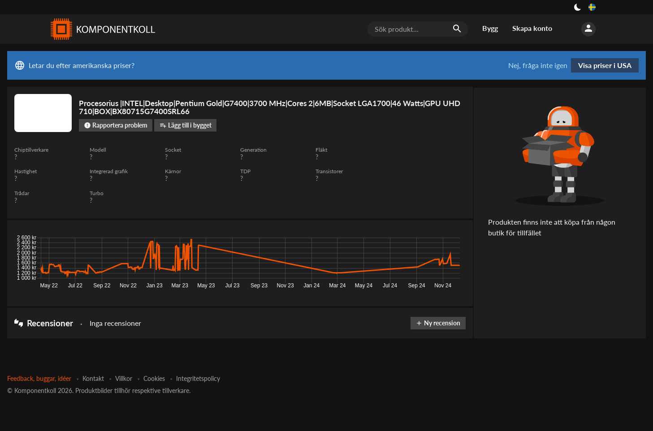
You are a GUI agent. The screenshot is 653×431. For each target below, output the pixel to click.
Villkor (123, 378)
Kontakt (93, 378)
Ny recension (437, 323)
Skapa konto (532, 28)
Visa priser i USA (604, 65)
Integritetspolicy (198, 378)
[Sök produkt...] (418, 29)
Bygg (490, 28)
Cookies (154, 378)
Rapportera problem (115, 125)
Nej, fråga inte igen (537, 65)
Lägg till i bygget (186, 125)
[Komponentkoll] (101, 29)
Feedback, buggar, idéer (39, 378)
